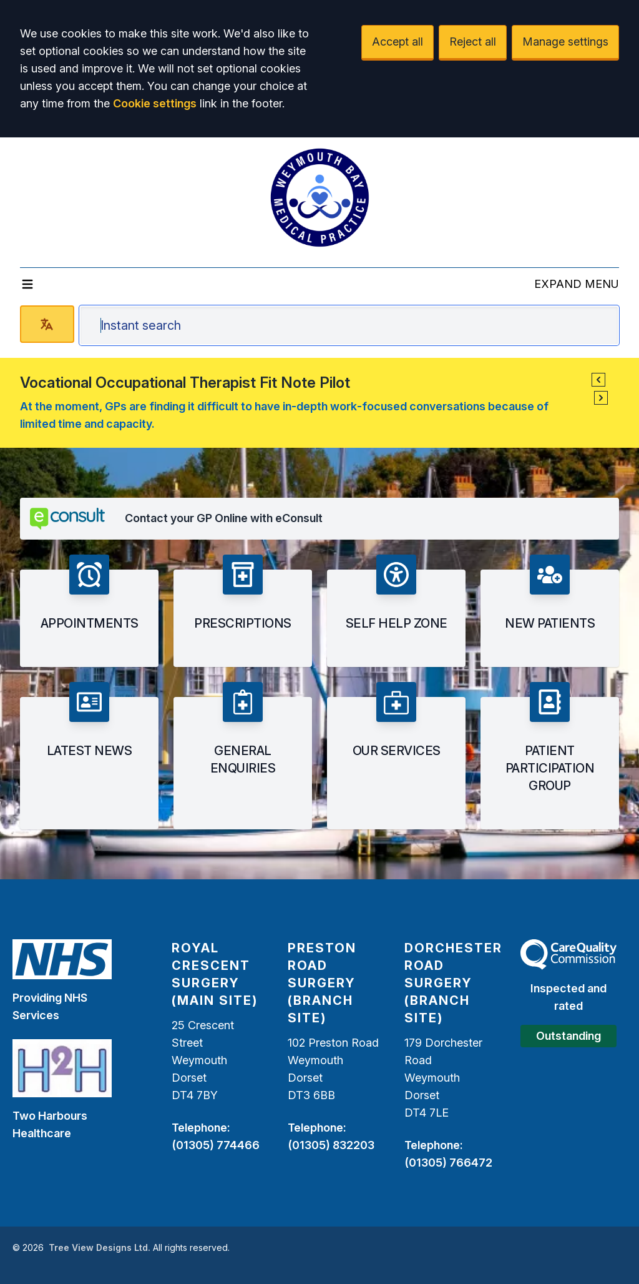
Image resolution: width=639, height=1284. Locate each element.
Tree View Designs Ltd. (99, 1247)
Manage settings (565, 41)
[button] (598, 380)
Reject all (472, 41)
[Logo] (319, 197)
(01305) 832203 (331, 1145)
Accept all (397, 41)
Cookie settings (155, 103)
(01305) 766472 (448, 1162)
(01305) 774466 (216, 1145)
